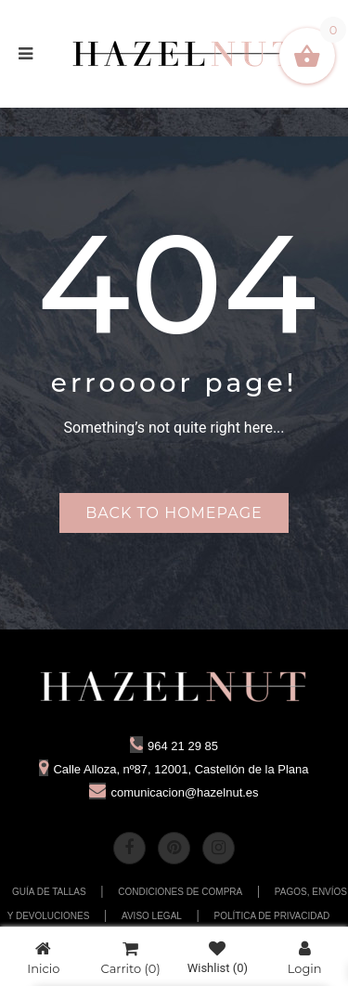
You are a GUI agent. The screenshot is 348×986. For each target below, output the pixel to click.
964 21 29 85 (174, 746)
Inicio (43, 958)
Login (305, 958)
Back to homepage (173, 513)
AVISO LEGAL (152, 916)
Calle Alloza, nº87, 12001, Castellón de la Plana (173, 769)
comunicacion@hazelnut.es (173, 792)
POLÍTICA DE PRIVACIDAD (272, 916)
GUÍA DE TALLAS (49, 892)
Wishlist (217, 958)
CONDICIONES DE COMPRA (180, 892)
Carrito (131, 958)
